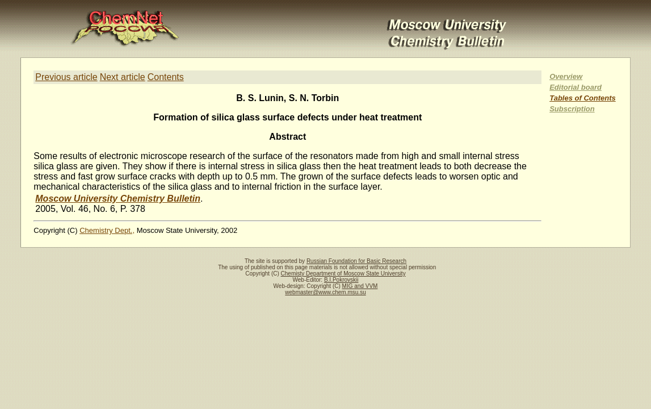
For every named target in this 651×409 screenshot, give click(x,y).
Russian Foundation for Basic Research (356, 261)
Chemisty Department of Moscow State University (343, 273)
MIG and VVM (360, 286)
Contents (166, 77)
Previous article (66, 77)
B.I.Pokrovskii (341, 280)
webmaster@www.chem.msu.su (325, 292)
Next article (122, 77)
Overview (565, 76)
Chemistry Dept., (107, 230)
